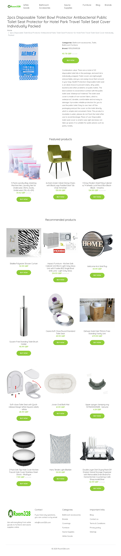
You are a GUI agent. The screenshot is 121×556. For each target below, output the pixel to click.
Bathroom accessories (82, 46)
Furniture (87, 6)
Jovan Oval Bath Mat (60, 408)
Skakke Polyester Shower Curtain (24, 267)
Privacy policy (95, 531)
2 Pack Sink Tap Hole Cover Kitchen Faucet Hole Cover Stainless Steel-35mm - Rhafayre (24, 475)
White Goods (26, 8)
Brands (108, 6)
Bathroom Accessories (44, 8)
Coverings (66, 527)
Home (9, 33)
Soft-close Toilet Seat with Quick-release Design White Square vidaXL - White (24, 410)
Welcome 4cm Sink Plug (97, 269)
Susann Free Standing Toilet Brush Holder (24, 346)
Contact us (94, 522)
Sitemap (93, 535)
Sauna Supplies (68, 8)
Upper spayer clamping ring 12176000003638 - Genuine (97, 409)
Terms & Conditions (97, 527)
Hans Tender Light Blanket (60, 473)
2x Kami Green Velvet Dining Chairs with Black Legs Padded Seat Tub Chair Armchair (60, 188)
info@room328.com (43, 526)
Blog (98, 6)
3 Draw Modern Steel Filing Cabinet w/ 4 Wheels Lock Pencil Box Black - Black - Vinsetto (97, 188)
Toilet (94, 46)
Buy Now (70, 64)
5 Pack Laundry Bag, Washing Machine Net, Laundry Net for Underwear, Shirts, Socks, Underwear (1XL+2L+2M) (23, 190)
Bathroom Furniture (70, 48)
